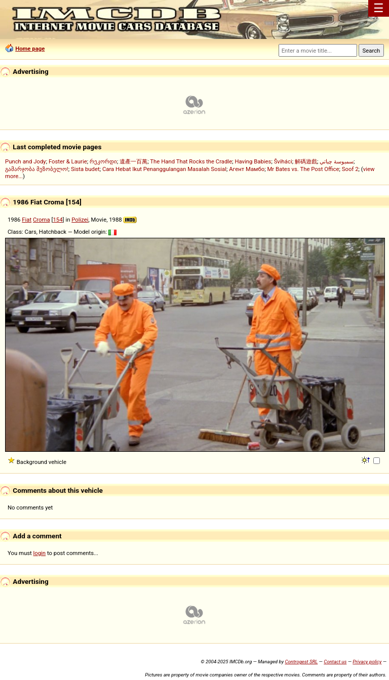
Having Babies (253, 161)
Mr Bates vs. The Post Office (303, 169)
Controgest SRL (301, 661)
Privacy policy (367, 661)
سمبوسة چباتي (337, 161)
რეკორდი (103, 161)
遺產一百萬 (133, 161)
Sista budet (85, 169)
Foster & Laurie (68, 161)
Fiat (26, 219)
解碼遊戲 (306, 161)
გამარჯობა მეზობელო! (36, 169)
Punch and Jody (25, 161)
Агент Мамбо (246, 169)
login (39, 553)
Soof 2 (350, 169)
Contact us (335, 661)
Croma (41, 219)
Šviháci (283, 161)
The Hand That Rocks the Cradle (191, 161)
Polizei (79, 219)
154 (57, 219)
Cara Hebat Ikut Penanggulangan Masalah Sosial (164, 169)
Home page (30, 48)
